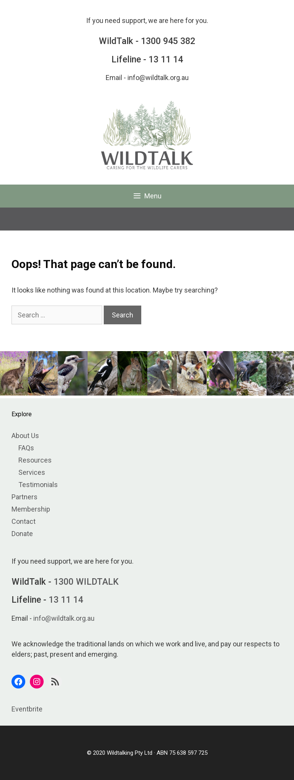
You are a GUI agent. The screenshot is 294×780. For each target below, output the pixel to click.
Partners (24, 497)
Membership (30, 509)
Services (31, 472)
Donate (22, 534)
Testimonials (38, 485)
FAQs (26, 448)
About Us (25, 436)
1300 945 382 (168, 41)
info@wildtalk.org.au (158, 78)
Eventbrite (26, 709)
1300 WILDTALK (86, 582)
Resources (35, 460)
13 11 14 (166, 59)
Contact (23, 521)
